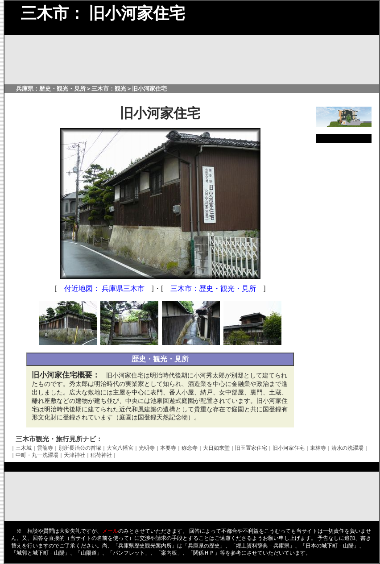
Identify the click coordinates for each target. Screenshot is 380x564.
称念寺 (190, 448)
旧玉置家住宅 (251, 448)
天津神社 (74, 455)
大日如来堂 (216, 448)
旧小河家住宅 (289, 448)
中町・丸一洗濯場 (37, 455)
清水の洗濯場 (347, 448)
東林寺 (318, 448)
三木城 (24, 448)
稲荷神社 (101, 455)
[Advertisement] (343, 284)
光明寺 (147, 448)
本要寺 (168, 448)
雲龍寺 (45, 448)
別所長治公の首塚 (79, 448)
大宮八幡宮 (120, 448)
